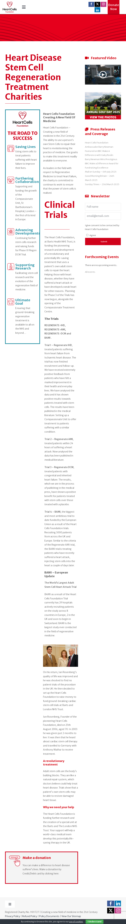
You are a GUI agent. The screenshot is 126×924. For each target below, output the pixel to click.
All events (90, 272)
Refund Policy (29, 916)
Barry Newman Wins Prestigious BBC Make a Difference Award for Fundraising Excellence (101, 163)
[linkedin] (97, 10)
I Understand (94, 921)
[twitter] (97, 4)
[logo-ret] (10, 2)
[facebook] (91, 4)
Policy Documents (49, 916)
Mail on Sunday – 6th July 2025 (100, 171)
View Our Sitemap (71, 916)
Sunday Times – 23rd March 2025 (102, 184)
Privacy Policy (12, 916)
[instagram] (103, 4)
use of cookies (76, 921)
